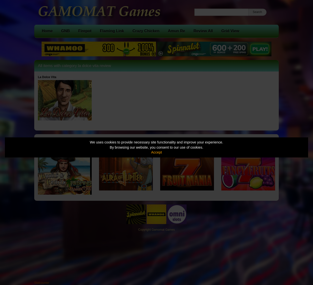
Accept (156, 152)
